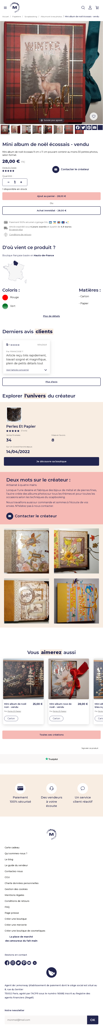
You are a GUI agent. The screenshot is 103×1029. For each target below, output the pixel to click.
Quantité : (7, 176)
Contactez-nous (14, 871)
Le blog (9, 859)
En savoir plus (16, 229)
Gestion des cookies (16, 889)
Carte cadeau (12, 847)
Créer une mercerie (16, 924)
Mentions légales (14, 895)
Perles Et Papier (9, 167)
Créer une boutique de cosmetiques (25, 930)
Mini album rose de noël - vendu (60, 705)
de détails (54, 316)
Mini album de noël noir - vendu (15, 705)
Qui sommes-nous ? (16, 853)
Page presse (12, 913)
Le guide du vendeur (16, 865)
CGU (7, 877)
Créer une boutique (16, 918)
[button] (26, 369)
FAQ (7, 907)
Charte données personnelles (22, 883)
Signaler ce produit (89, 748)
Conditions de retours (20, 234)
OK (92, 1020)
